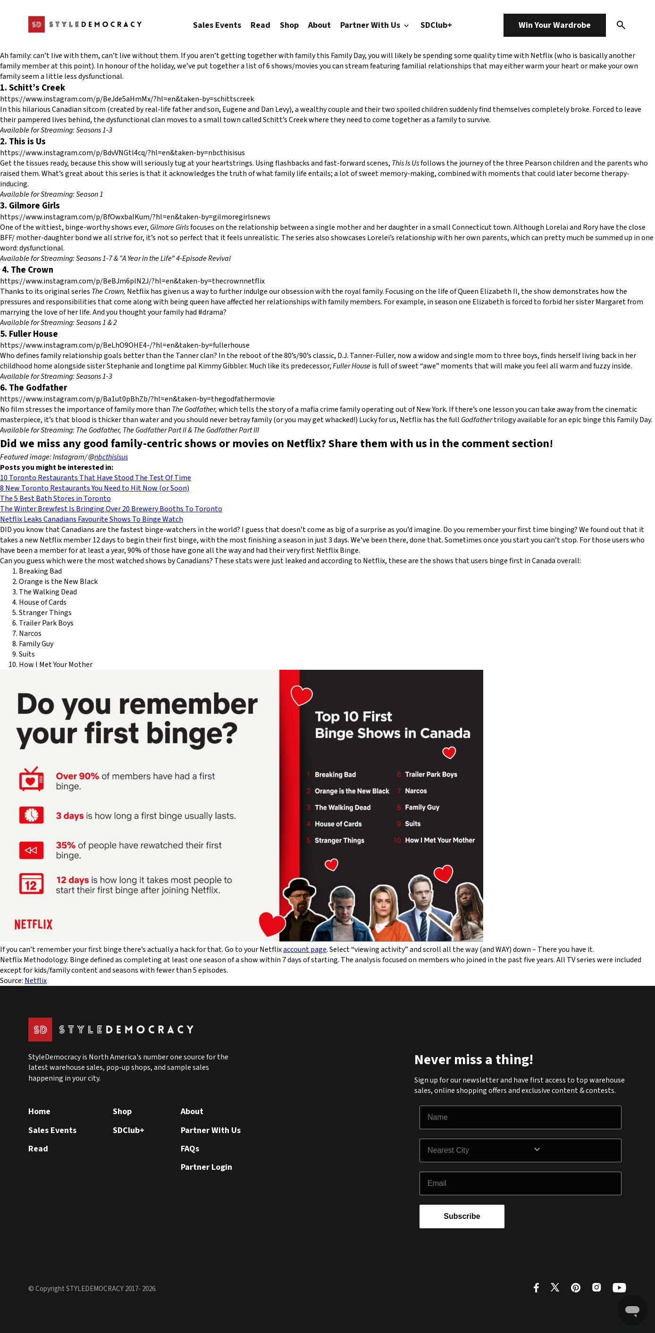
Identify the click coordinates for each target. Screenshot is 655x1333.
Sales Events (217, 25)
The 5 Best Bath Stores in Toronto (55, 498)
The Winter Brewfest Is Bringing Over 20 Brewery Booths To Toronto (111, 509)
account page (305, 949)
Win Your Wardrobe (555, 25)
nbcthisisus (111, 457)
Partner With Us (375, 25)
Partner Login (206, 1167)
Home (39, 1111)
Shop (289, 25)
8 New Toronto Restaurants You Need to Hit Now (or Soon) (94, 488)
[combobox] (480, 1150)
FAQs (190, 1149)
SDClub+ (436, 25)
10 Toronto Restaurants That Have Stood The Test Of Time (95, 478)
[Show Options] (574, 1150)
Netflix (36, 980)
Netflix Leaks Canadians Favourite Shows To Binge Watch (91, 519)
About (319, 25)
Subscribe (462, 1216)
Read (260, 25)
